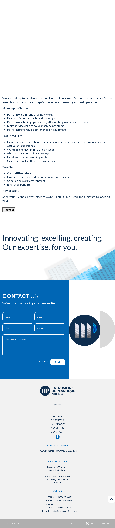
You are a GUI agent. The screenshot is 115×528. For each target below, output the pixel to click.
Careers (57, 427)
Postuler (8, 209)
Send (58, 362)
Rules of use (13, 523)
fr (101, 12)
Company (57, 424)
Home (57, 416)
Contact (57, 431)
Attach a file (44, 361)
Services (57, 420)
